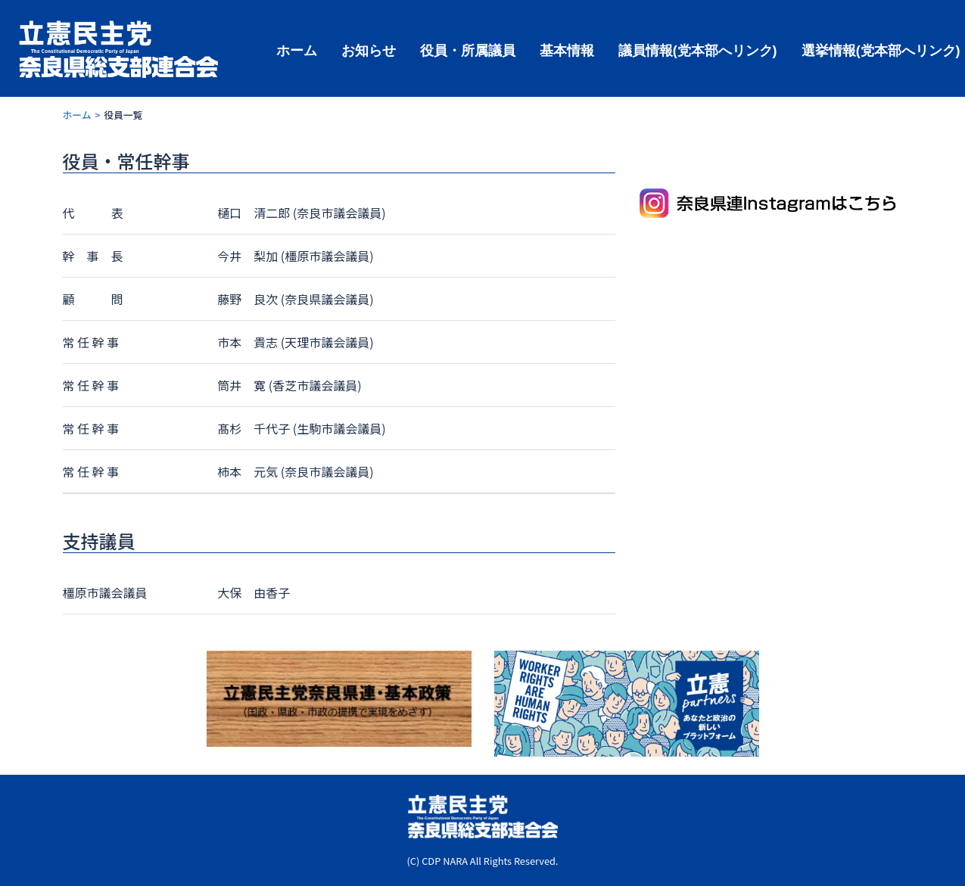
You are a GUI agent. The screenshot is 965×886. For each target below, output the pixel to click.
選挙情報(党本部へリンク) (881, 49)
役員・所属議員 (467, 49)
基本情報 (567, 49)
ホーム (296, 49)
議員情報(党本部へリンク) (697, 49)
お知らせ (368, 49)
